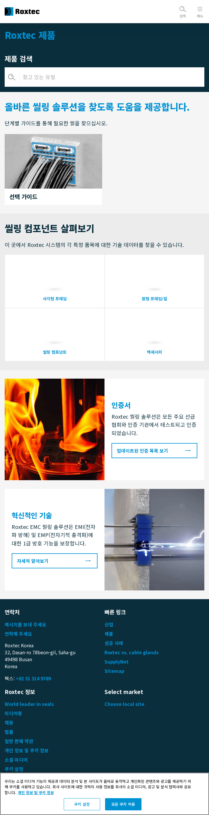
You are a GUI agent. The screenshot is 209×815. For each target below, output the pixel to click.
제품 (108, 633)
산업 (108, 624)
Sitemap (114, 670)
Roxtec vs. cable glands (131, 652)
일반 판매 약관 (19, 741)
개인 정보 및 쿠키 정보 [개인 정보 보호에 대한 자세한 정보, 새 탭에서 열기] (36, 793)
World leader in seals (29, 703)
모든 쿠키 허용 (123, 804)
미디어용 (13, 713)
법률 (9, 731)
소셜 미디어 (16, 759)
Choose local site (124, 703)
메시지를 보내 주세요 (25, 624)
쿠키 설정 (14, 768)
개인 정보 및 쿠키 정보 (27, 750)
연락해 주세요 (18, 633)
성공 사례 (113, 642)
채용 (9, 722)
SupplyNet (116, 661)
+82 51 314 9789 (33, 678)
